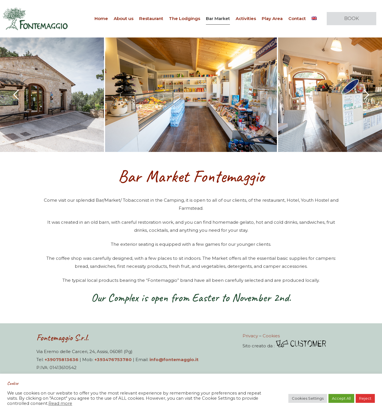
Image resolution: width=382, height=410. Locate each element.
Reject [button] (365, 398)
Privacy (250, 335)
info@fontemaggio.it (173, 359)
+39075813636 (61, 359)
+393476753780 (113, 359)
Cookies (271, 335)
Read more (60, 403)
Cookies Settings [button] (308, 398)
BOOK (351, 18)
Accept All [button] (341, 398)
